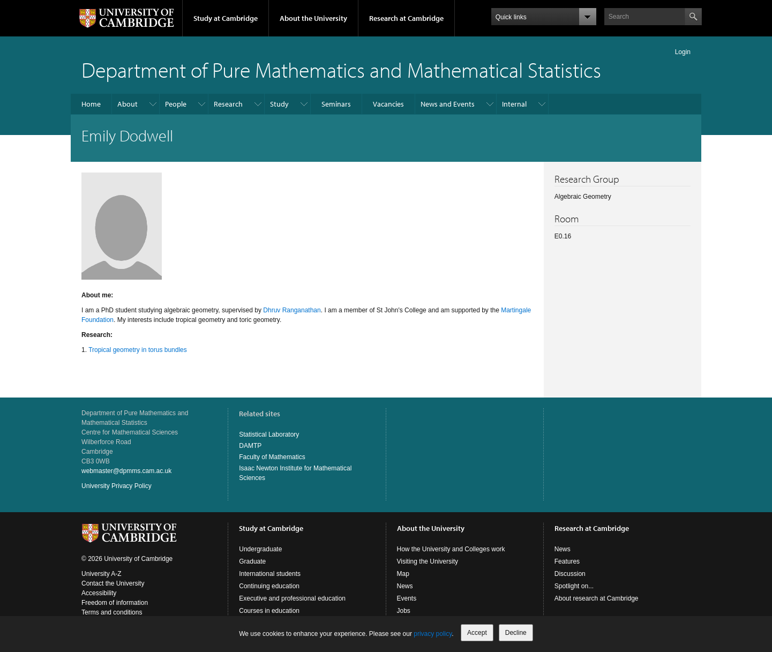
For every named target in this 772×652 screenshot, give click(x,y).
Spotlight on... (574, 586)
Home (91, 104)
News (405, 586)
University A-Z (101, 574)
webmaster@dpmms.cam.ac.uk (126, 471)
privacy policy (433, 634)
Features (567, 561)
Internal (514, 104)
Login (683, 52)
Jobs (403, 610)
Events (407, 598)
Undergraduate (260, 549)
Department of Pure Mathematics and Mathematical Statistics (341, 69)
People (175, 104)
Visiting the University (428, 561)
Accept (477, 632)
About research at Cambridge (596, 598)
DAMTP (250, 445)
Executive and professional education (292, 598)
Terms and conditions (111, 612)
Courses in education (269, 610)
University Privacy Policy (116, 486)
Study (279, 104)
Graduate (252, 561)
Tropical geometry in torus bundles (137, 350)
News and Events (448, 104)
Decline (516, 632)
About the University (313, 18)
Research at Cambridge (406, 18)
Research (228, 104)
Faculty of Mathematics (272, 457)
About (127, 104)
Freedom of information (114, 602)
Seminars (336, 104)
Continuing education (269, 586)
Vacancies (388, 104)
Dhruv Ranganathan (291, 310)
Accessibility (98, 593)
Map (403, 574)
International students (270, 574)
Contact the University (112, 583)
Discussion (570, 574)
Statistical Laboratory (269, 434)
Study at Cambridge (225, 18)
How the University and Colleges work (451, 549)
